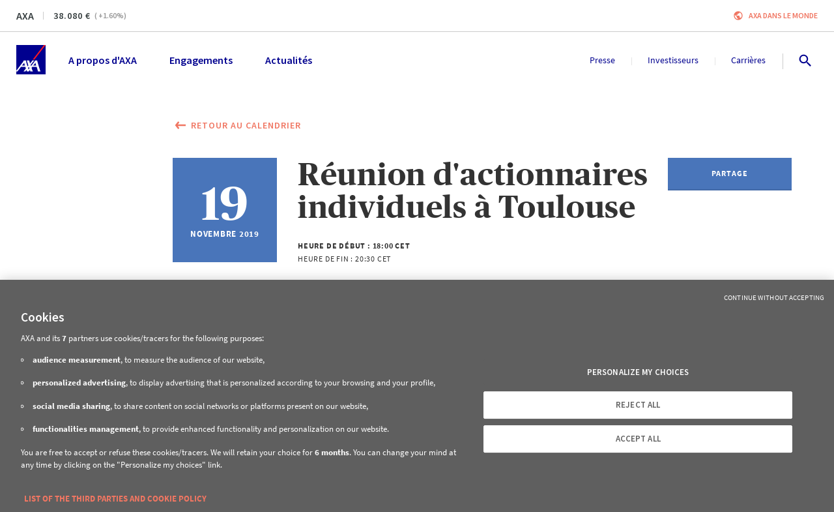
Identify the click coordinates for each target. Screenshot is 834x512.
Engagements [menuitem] (201, 60)
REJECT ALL (638, 404)
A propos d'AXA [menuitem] (102, 60)
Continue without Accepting (774, 297)
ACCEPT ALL (638, 438)
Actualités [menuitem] (288, 60)
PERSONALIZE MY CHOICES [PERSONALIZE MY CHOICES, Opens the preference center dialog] (638, 372)
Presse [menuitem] (602, 60)
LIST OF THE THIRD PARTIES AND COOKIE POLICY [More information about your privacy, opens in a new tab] (115, 498)
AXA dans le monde (783, 15)
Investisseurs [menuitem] (673, 60)
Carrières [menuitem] (748, 60)
